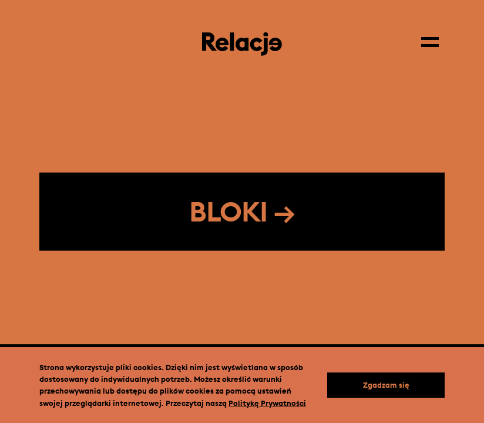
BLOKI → (242, 211)
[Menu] (433, 38)
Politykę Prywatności (267, 403)
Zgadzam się (386, 385)
